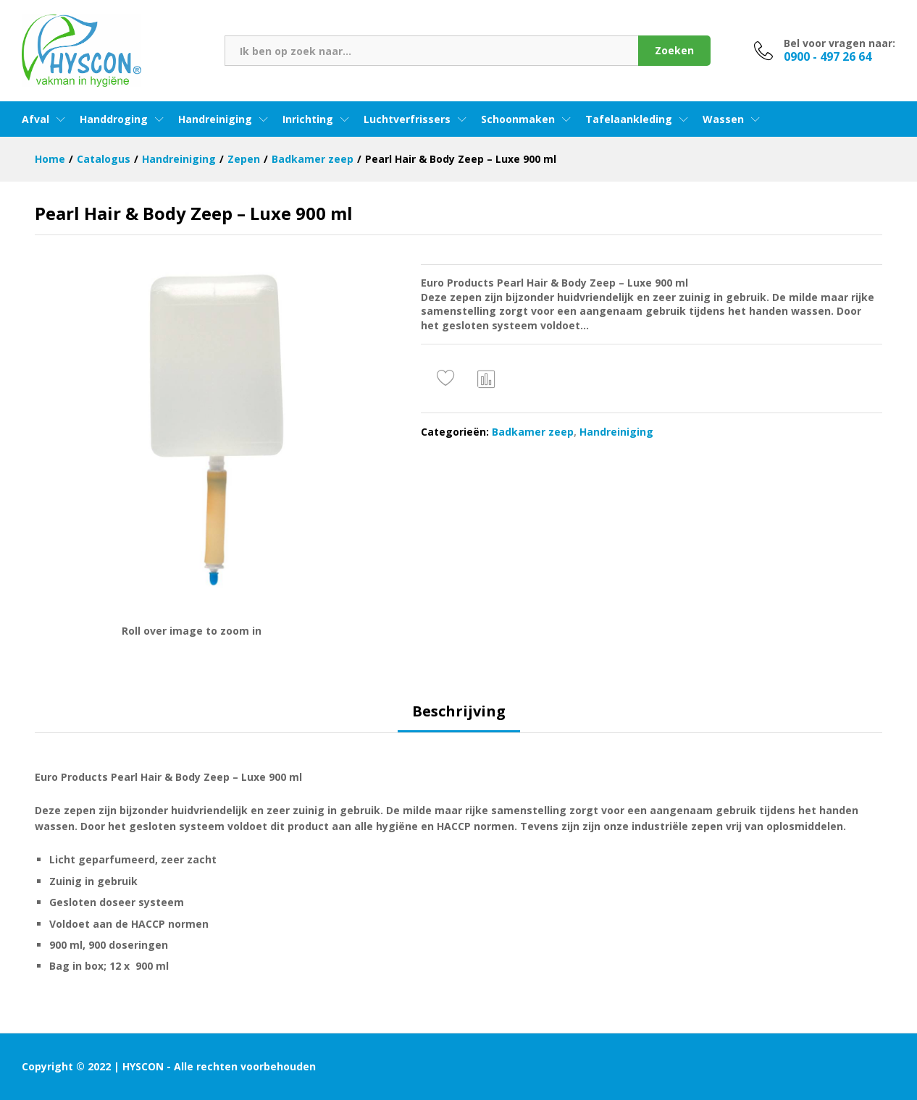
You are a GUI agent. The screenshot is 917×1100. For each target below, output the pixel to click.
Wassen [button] (723, 119)
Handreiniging (616, 432)
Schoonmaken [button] (518, 119)
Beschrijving (459, 711)
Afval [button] (35, 119)
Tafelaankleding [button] (628, 119)
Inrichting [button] (307, 119)
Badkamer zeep (533, 432)
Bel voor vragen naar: (839, 44)
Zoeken (674, 50)
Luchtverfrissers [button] (407, 119)
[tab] (459, 718)
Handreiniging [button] (215, 119)
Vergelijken (486, 378)
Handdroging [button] (114, 119)
